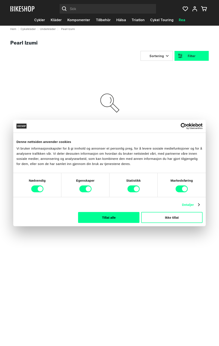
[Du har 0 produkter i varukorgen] (204, 8)
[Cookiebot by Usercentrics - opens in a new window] (184, 126)
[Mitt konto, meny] (194, 8)
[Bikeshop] (22, 9)
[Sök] (108, 8)
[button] (185, 8)
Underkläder (48, 29)
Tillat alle (109, 217)
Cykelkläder (28, 29)
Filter (191, 56)
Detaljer (188, 204)
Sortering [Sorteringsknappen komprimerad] (156, 56)
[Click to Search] (64, 8)
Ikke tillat (172, 217)
